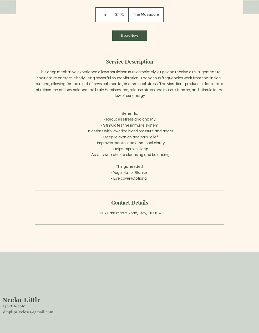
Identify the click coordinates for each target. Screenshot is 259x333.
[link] (129, 35)
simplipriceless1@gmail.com (28, 311)
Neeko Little (22, 299)
